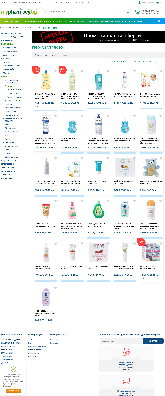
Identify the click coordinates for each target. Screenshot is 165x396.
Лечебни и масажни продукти (13, 119)
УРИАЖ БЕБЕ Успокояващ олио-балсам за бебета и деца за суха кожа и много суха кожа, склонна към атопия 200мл (45, 140)
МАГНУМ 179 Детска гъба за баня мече (151, 182)
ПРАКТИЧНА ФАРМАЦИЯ (53, 2)
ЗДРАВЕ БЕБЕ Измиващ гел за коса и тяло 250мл (71, 139)
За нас (4, 2)
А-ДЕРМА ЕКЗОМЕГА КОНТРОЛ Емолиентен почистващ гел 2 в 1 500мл (71, 96)
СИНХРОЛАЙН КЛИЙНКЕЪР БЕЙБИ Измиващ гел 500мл (45, 182)
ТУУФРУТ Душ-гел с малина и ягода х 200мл (71, 267)
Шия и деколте (11, 157)
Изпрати (153, 341)
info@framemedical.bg (145, 3)
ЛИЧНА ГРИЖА (8, 171)
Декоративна (9, 55)
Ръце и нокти (10, 142)
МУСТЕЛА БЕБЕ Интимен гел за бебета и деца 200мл (124, 95)
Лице (7, 124)
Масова (6, 73)
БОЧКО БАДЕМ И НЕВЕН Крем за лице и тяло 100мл (45, 225)
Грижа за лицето (14, 97)
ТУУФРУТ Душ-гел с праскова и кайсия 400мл (44, 267)
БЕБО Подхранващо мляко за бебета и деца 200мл (71, 182)
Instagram (54, 343)
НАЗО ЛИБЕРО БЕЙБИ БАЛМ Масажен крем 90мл (151, 267)
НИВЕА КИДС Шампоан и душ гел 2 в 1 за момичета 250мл (124, 226)
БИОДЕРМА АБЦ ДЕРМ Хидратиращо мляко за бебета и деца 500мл (97, 96)
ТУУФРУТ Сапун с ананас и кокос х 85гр (124, 182)
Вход (158, 21)
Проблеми (9, 139)
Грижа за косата (13, 93)
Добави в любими (55, 71)
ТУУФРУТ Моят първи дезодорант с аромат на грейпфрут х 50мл (149, 226)
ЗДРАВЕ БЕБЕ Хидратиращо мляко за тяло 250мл (124, 139)
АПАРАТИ (5, 175)
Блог (30, 343)
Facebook (54, 339)
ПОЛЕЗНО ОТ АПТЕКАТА (74, 2)
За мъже (6, 62)
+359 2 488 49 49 (125, 3)
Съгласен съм (13, 391)
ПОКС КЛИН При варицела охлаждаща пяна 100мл (150, 95)
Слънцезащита (9, 47)
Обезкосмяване (12, 131)
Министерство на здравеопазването (99, 380)
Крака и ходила (11, 115)
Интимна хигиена (12, 107)
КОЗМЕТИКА (14, 28)
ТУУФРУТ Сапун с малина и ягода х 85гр (98, 267)
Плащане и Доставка (18, 2)
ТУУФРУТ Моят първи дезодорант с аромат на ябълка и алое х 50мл (149, 140)
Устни (7, 153)
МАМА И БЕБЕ (7, 164)
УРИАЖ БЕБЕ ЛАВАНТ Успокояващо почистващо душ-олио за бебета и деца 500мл (98, 140)
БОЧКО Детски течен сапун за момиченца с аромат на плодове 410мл (71, 226)
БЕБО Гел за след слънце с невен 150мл (97, 182)
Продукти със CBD (11, 160)
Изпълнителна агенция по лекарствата (65, 380)
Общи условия (35, 2)
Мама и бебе (8, 69)
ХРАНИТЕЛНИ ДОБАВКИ (12, 37)
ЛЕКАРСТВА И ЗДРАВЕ (11, 33)
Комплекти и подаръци (13, 65)
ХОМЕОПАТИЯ (7, 168)
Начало (3, 28)
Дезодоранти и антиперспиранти (12, 81)
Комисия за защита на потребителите (133, 380)
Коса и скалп (10, 111)
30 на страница (156, 62)
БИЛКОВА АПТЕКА (9, 40)
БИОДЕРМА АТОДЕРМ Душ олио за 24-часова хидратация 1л (45, 96)
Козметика (26, 28)
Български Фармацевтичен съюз (32, 380)
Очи (7, 135)
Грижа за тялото (14, 100)
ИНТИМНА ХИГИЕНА (15, 89)
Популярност (129, 62)
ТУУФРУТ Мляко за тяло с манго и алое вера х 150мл (124, 267)
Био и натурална (10, 51)
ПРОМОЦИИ (7, 178)
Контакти (90, 2)
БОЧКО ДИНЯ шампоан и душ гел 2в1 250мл (97, 225)
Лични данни (33, 353)
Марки (139, 21)
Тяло (7, 149)
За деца (37, 28)
